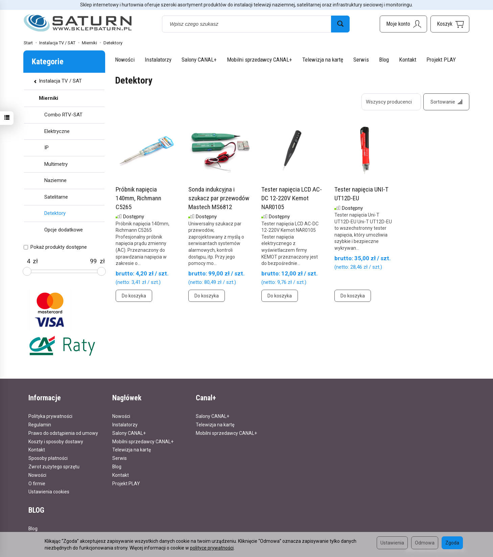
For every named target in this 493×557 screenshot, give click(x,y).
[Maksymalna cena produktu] (93, 261)
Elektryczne (57, 131)
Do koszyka (134, 295)
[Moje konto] (403, 24)
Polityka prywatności (50, 416)
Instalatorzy (158, 59)
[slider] (27, 271)
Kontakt (407, 59)
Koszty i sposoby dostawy (55, 441)
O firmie (36, 483)
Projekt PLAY (441, 59)
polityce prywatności (212, 548)
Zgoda (452, 542)
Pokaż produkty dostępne (55, 247)
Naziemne (55, 180)
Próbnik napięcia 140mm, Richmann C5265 (138, 197)
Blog (384, 59)
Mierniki (48, 98)
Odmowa (425, 542)
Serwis (361, 59)
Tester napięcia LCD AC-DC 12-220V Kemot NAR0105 (291, 197)
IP (46, 147)
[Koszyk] (449, 24)
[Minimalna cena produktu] (28, 261)
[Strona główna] (78, 23)
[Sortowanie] (446, 101)
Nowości (125, 59)
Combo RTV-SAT (63, 115)
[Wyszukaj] (340, 24)
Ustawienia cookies (48, 491)
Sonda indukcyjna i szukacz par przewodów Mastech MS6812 (218, 197)
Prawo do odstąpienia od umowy (63, 433)
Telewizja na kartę (322, 59)
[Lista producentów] (391, 101)
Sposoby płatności (48, 458)
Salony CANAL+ (199, 59)
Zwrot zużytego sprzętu (53, 466)
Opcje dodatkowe (63, 230)
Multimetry (56, 164)
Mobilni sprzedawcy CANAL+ (259, 59)
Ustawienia (392, 542)
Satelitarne (56, 197)
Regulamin (39, 424)
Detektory (55, 213)
